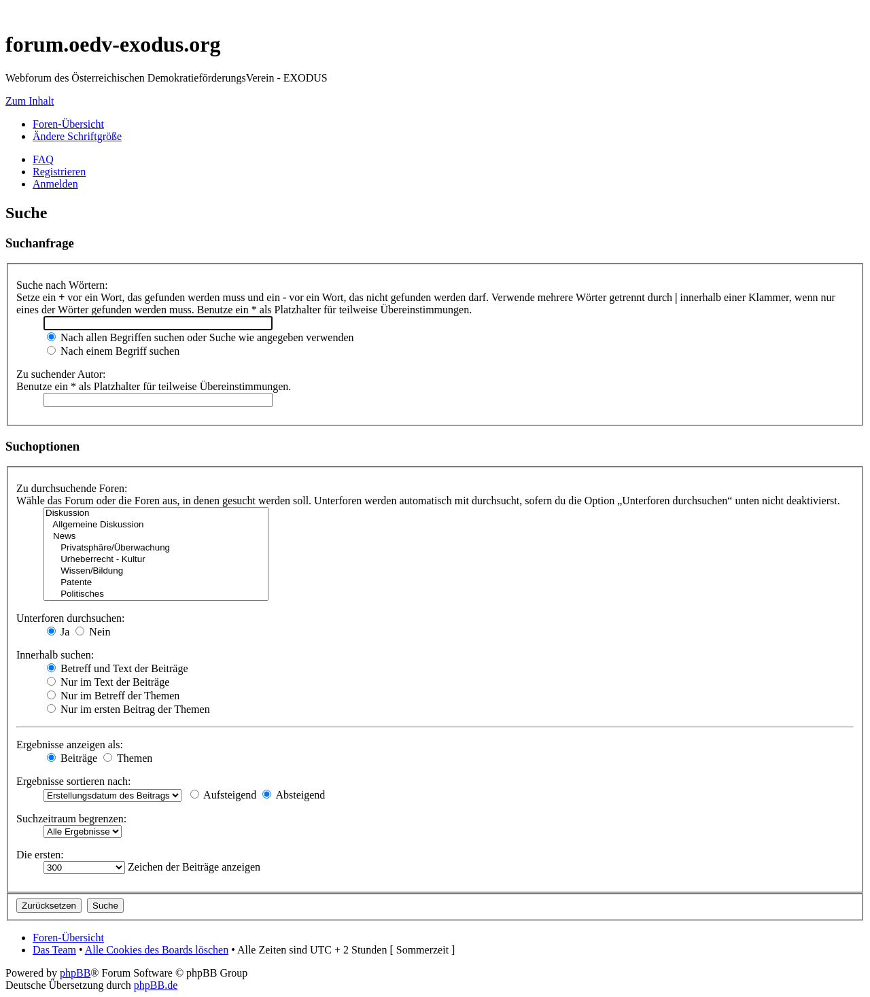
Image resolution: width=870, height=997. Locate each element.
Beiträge (72, 758)
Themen (127, 758)
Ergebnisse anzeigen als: (69, 744)
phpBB (75, 973)
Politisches (156, 594)
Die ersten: (40, 854)
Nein (92, 631)
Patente (156, 583)
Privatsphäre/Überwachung (156, 548)
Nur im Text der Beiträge (108, 682)
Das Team (54, 950)
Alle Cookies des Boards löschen (157, 950)
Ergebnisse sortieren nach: (73, 781)
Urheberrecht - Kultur (156, 559)
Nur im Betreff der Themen (113, 695)
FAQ (43, 159)
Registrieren (59, 171)
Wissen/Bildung (156, 571)
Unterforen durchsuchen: (70, 618)
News (156, 536)
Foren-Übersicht (68, 124)
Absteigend (293, 795)
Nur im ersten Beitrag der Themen (128, 709)
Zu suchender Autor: (61, 374)
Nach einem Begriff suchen (113, 351)
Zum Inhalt (29, 101)
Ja (58, 631)
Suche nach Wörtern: (62, 285)
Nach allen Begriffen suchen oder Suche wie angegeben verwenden (200, 337)
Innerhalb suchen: (55, 655)
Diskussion (156, 513)
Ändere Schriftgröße (77, 136)
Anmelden (55, 184)
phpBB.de (155, 985)
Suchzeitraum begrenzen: (71, 818)
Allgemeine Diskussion (156, 525)
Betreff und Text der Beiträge (117, 668)
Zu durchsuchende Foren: (72, 488)
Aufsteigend (223, 795)
